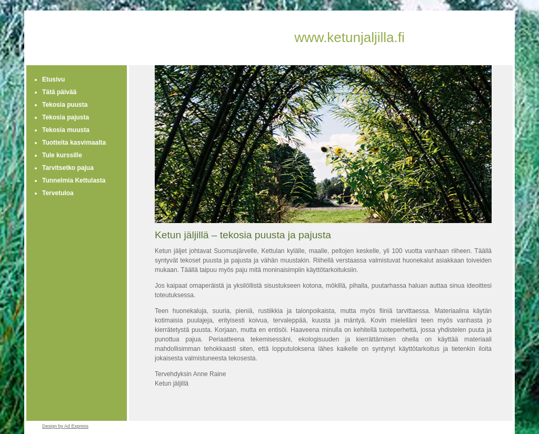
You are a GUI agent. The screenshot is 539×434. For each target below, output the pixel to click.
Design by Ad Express (65, 426)
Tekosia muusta (65, 130)
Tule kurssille (62, 155)
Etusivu (53, 79)
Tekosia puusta (64, 104)
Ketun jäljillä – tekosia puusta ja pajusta (243, 234)
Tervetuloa (58, 193)
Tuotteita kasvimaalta (74, 142)
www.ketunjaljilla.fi (349, 37)
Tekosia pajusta (65, 117)
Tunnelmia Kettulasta (73, 180)
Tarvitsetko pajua (68, 167)
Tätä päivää (59, 92)
